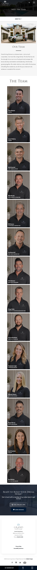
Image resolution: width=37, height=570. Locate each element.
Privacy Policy (18, 546)
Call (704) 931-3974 (19, 504)
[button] (29, 2)
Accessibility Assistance (18, 548)
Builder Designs (29, 559)
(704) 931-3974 (20, 537)
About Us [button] (18, 19)
